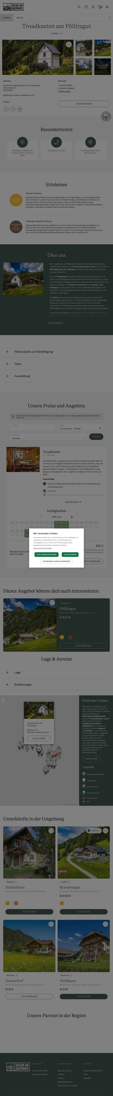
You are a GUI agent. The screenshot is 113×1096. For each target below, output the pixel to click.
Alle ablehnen (70, 554)
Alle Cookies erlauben (46, 554)
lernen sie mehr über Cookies (42, 548)
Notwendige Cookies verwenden (56, 561)
